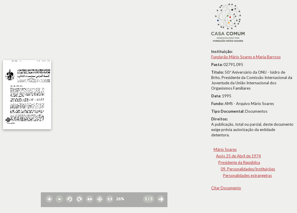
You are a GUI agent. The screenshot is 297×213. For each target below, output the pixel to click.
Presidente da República (239, 162)
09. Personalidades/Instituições (248, 169)
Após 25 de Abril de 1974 (238, 156)
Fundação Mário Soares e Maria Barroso (246, 56)
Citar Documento (226, 187)
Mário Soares (225, 149)
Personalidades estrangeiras (247, 175)
